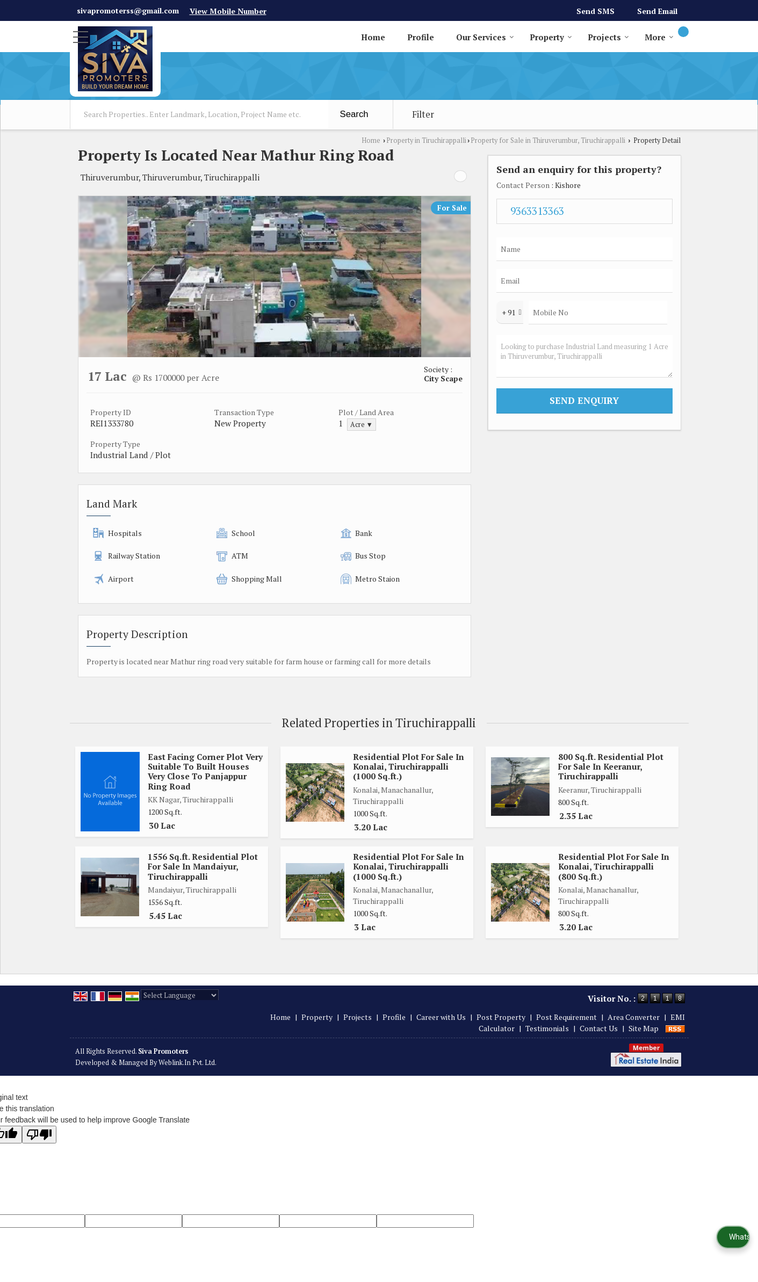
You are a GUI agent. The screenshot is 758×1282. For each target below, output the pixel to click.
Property (551, 37)
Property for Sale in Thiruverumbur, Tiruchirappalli (548, 140)
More (659, 37)
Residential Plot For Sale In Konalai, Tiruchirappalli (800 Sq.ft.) (613, 866)
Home (373, 37)
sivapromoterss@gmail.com (128, 10)
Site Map (644, 1028)
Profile (420, 37)
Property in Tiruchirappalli (426, 140)
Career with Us (441, 1017)
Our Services (485, 37)
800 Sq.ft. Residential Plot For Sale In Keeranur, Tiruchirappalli (610, 766)
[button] (228, 11)
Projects (608, 37)
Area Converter (634, 1017)
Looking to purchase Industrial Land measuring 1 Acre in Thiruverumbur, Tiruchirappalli (584, 356)
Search (354, 114)
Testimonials (547, 1028)
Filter (423, 114)
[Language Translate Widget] (180, 995)
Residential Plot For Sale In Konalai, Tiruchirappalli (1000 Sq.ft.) (408, 766)
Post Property (501, 1017)
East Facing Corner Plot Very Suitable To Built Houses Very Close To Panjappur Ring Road (205, 771)
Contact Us (599, 1028)
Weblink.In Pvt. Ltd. (187, 1062)
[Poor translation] (39, 1134)
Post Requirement (566, 1017)
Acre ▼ (361, 424)
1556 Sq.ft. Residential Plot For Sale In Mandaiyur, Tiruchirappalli (203, 866)
